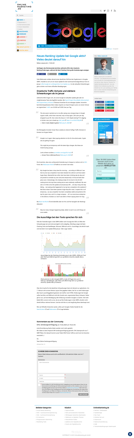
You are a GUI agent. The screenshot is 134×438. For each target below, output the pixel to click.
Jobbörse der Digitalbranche (74, 422)
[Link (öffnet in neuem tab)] (105, 11)
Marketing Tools (41, 422)
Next (116, 132)
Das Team (97, 415)
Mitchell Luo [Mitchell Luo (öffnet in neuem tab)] (108, 49)
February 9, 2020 (64, 123)
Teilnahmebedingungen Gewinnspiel (105, 426)
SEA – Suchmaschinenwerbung (46, 415)
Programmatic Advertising (44, 419)
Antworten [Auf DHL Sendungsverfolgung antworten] (40, 344)
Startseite (39, 49)
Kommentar (41, 360)
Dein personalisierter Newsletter (75, 412)
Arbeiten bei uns (99, 417)
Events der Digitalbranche (73, 424)
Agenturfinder (70, 410)
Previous (96, 132)
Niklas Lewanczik (102, 56)
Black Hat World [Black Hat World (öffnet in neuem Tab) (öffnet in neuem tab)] (43, 201)
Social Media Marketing (44, 410)
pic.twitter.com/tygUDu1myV (62, 152)
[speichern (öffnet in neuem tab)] (109, 111)
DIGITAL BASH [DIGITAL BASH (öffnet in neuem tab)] (23, 50)
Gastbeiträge (98, 412)
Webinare (22, 34)
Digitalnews (21, 22)
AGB (96, 424)
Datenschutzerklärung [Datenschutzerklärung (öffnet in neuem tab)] (65, 392)
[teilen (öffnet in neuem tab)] (41, 74)
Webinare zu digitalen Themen (75, 417)
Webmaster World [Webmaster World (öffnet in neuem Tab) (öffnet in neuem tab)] (48, 164)
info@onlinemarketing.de (73, 387)
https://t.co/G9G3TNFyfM (73, 120)
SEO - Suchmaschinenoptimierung (54, 49)
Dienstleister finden (71, 419)
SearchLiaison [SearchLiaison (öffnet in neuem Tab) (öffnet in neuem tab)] (41, 309)
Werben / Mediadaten (101, 410)
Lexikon (20, 29)
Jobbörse (22, 40)
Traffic (48, 107)
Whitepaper (23, 31)
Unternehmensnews (24, 24)
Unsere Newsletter (23, 27)
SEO (85, 162)
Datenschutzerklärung (101, 422)
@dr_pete (62, 120)
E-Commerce (40, 417)
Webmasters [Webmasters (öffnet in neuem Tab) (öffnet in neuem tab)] (53, 309)
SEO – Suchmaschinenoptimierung (47, 412)
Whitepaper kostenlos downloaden (76, 415)
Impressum (98, 419)
